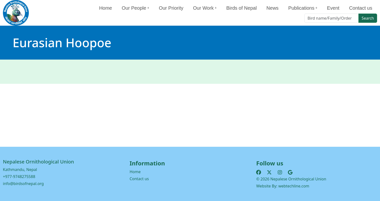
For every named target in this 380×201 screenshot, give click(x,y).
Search (368, 18)
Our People (135, 8)
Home (105, 8)
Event (333, 8)
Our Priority (171, 8)
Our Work (205, 8)
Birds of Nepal (241, 8)
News (272, 8)
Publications (302, 8)
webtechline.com (293, 186)
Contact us (360, 8)
